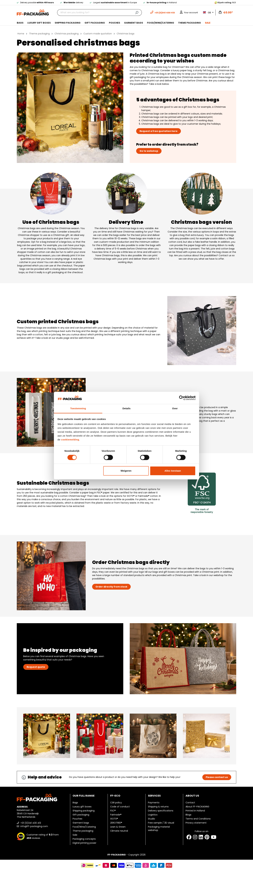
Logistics (152, 814)
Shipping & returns (158, 806)
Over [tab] (175, 408)
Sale (75, 834)
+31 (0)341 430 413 (29, 823)
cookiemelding (70, 439)
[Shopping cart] (226, 12)
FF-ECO (115, 796)
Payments (153, 802)
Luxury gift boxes (82, 806)
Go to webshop (149, 151)
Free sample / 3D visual (161, 822)
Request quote (36, 667)
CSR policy (116, 802)
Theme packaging (83, 830)
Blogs (188, 814)
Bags (75, 802)
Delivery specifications (160, 810)
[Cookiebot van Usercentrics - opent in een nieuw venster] (181, 397)
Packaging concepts (84, 838)
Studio (151, 818)
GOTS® (114, 818)
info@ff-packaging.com (32, 826)
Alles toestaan (173, 470)
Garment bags (81, 822)
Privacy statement (196, 822)
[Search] (137, 12)
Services (154, 796)
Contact (190, 802)
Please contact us (217, 777)
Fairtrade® (115, 814)
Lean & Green (118, 826)
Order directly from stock (111, 586)
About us (192, 796)
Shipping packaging (84, 810)
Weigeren (126, 470)
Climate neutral (119, 830)
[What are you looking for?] (94, 12)
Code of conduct (120, 806)
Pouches (77, 818)
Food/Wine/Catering (84, 826)
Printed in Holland (195, 810)
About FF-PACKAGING (197, 806)
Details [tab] (126, 408)
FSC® (113, 810)
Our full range (84, 796)
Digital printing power (84, 843)
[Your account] (189, 12)
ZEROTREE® (116, 822)
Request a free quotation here (158, 131)
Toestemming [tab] (78, 408)
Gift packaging (81, 814)
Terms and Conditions (198, 818)
